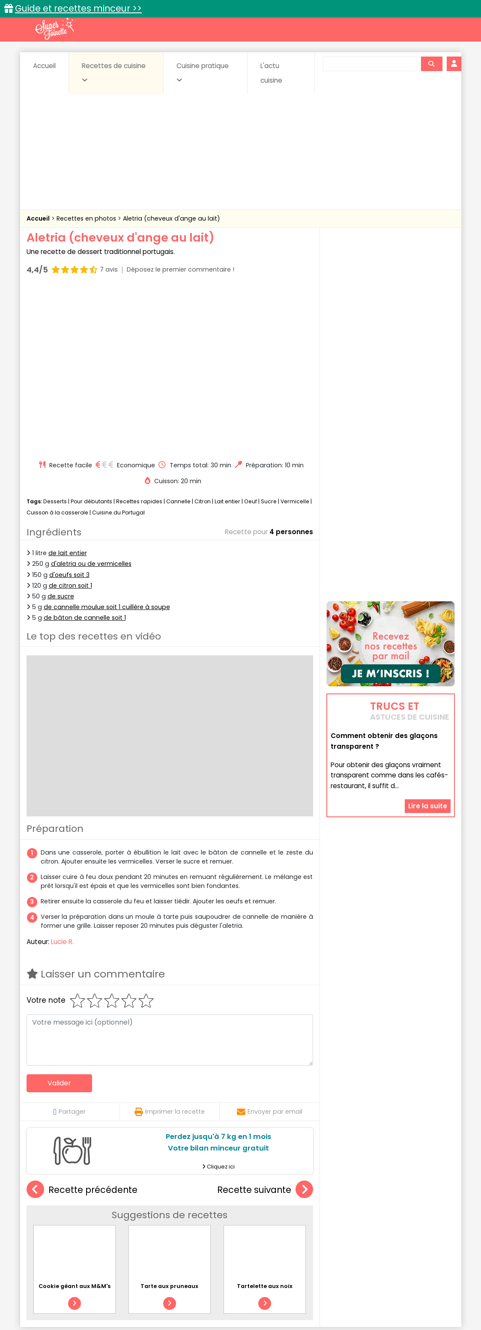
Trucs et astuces (360, 1194)
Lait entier (227, 338)
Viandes (331, 1229)
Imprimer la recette (169, 948)
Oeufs (380, 1221)
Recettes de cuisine (114, 72)
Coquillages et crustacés (368, 1212)
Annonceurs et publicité (71, 1296)
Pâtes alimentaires (69, 1229)
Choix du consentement (340, 1304)
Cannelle (178, 338)
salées (158, 1229)
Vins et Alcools (377, 1229)
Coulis (426, 1212)
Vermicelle (295, 338)
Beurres (142, 1212)
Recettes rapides (139, 338)
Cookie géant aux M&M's (75, 1123)
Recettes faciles (124, 1194)
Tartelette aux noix (265, 1123)
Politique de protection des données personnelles (223, 1304)
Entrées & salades (101, 1221)
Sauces (192, 1229)
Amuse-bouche (94, 1212)
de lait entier (67, 390)
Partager (70, 948)
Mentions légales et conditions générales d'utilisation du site (238, 1296)
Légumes (344, 1221)
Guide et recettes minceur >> (78, 8)
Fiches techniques (285, 1194)
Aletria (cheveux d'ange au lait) (171, 218)
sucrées (294, 1229)
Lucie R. (62, 778)
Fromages (271, 1221)
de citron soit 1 (70, 422)
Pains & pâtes (421, 1221)
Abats (50, 1212)
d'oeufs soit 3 (69, 411)
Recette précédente (82, 1027)
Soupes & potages (243, 1229)
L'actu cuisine (271, 73)
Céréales (219, 1212)
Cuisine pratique (202, 72)
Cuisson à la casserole (57, 349)
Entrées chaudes (163, 1221)
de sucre (61, 433)
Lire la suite (427, 751)
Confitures (260, 1212)
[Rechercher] (431, 64)
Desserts (55, 338)
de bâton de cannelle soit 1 (85, 455)
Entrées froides (221, 1221)
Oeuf (250, 338)
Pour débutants (91, 338)
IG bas (308, 1221)
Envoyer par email (269, 948)
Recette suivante (265, 1027)
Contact (129, 1296)
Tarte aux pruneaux (169, 1123)
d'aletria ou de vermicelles (91, 401)
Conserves (304, 1212)
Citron (202, 338)
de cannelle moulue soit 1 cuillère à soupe (107, 444)
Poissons (122, 1229)
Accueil (44, 65)
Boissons (179, 1212)
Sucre (269, 338)
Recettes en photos (87, 218)
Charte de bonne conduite (373, 1296)
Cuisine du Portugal (118, 349)
